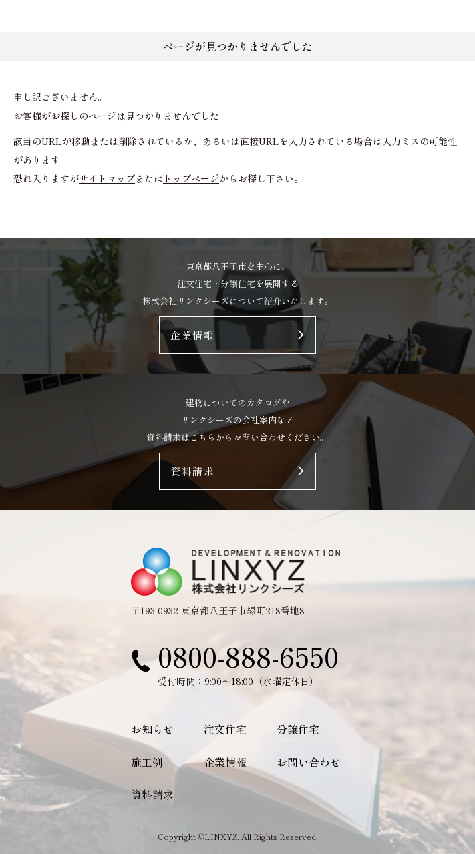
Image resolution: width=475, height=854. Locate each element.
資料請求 (152, 794)
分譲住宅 (298, 729)
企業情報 (225, 762)
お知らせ (152, 729)
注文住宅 (225, 729)
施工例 (147, 762)
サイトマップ (107, 178)
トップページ (191, 178)
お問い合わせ (309, 762)
